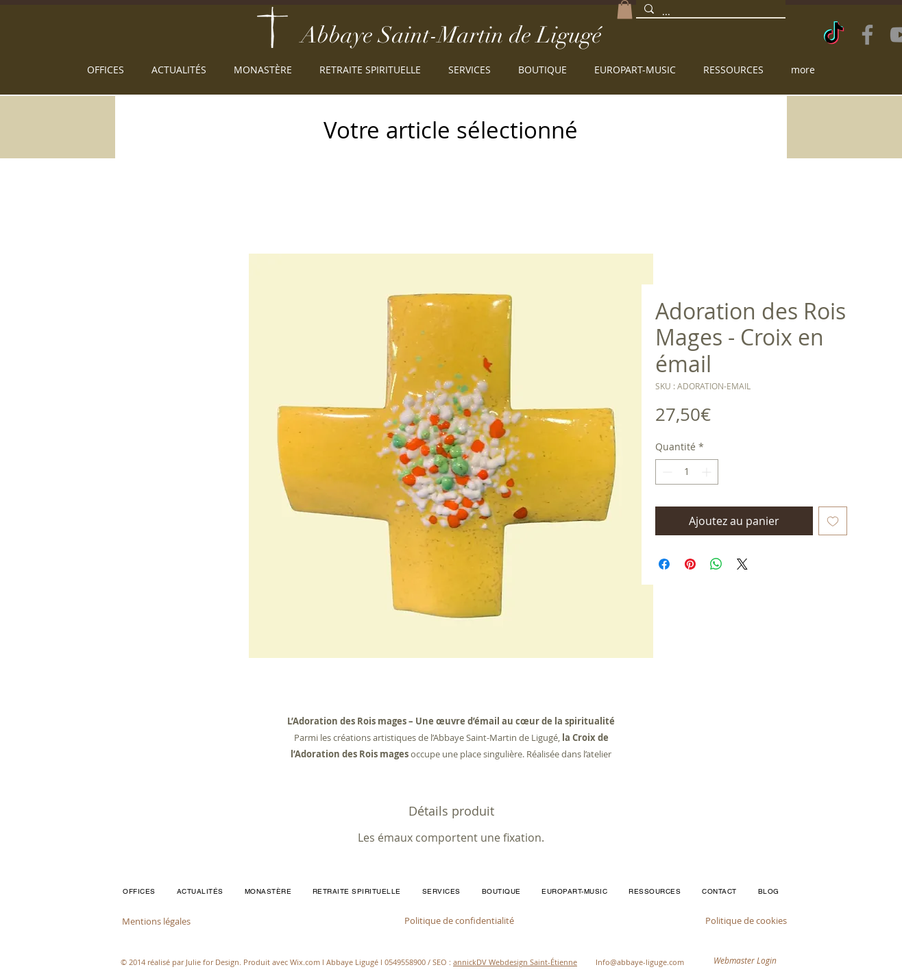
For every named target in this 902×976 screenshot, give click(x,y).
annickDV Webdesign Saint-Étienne (515, 962)
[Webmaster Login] (745, 960)
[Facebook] (867, 34)
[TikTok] (833, 34)
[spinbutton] (686, 472)
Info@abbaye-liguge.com (640, 962)
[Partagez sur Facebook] (664, 564)
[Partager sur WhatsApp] (716, 564)
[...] (709, 12)
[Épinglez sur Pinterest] (690, 564)
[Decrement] (665, 472)
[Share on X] (742, 564)
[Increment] (707, 472)
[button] (625, 9)
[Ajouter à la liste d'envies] (832, 521)
